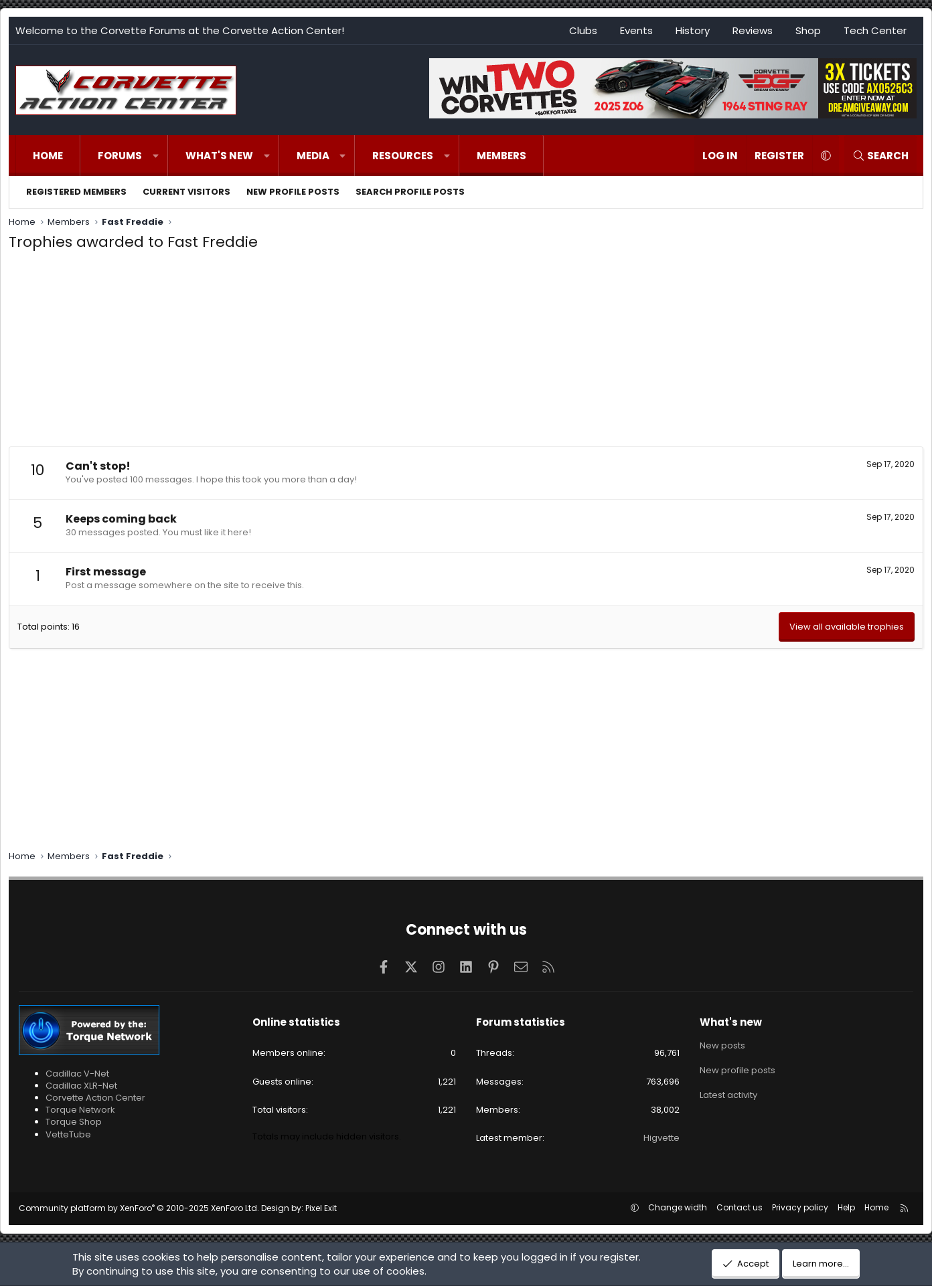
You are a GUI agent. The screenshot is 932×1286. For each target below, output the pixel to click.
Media (313, 156)
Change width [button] (677, 1207)
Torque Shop (74, 1121)
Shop (808, 30)
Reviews (752, 30)
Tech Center (875, 30)
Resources (402, 156)
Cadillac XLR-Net (81, 1085)
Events (636, 30)
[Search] (880, 155)
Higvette (661, 1137)
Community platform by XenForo (139, 1208)
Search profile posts (410, 191)
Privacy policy (800, 1207)
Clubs (583, 30)
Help (846, 1207)
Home (48, 156)
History (693, 30)
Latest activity (728, 1093)
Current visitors (186, 191)
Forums (120, 156)
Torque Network (80, 1109)
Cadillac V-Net (77, 1073)
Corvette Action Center (95, 1097)
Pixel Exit (321, 1208)
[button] (155, 155)
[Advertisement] (466, 352)
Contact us (739, 1207)
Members (501, 156)
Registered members (76, 191)
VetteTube (68, 1134)
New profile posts (292, 191)
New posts (722, 1045)
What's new (219, 156)
